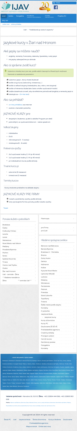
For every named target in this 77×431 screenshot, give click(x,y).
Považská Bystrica (10, 405)
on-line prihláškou (15, 105)
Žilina (54, 405)
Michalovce (47, 402)
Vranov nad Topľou (37, 405)
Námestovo (52, 402)
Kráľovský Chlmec (33, 402)
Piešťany (69, 402)
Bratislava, (23, 402)
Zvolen (42, 405)
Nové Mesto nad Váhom (61, 402)
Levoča (42, 402)
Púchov (16, 405)
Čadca (27, 402)
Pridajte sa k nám (7, 357)
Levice (39, 402)
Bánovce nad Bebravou (16, 402)
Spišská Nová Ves (25, 405)
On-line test (24, 94)
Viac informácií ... (34, 386)
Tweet (6, 208)
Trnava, (30, 405)
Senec (19, 405)
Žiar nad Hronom (48, 405)
